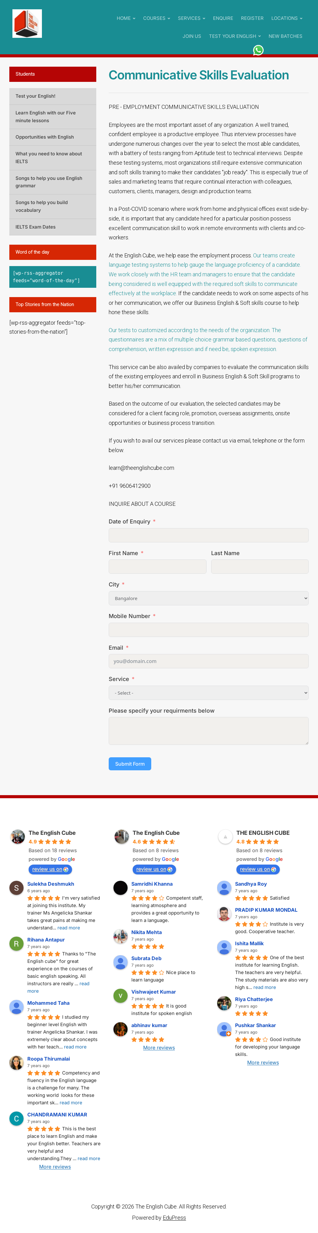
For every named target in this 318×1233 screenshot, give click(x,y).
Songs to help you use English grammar (49, 182)
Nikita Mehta (146, 932)
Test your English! (36, 96)
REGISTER (252, 18)
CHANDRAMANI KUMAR (57, 1114)
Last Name (225, 553)
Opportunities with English (45, 137)
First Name (123, 553)
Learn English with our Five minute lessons (46, 116)
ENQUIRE (223, 18)
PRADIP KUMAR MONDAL (266, 910)
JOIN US (192, 36)
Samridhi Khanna (152, 884)
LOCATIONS (284, 18)
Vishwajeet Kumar (153, 992)
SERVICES (189, 18)
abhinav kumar (149, 1025)
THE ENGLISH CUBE (263, 833)
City (114, 584)
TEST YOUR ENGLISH (232, 36)
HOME (124, 18)
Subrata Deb (146, 958)
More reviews (55, 1167)
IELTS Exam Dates (36, 227)
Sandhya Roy (251, 884)
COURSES (154, 18)
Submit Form (130, 764)
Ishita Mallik (249, 943)
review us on (50, 869)
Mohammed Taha (48, 1003)
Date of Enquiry (129, 521)
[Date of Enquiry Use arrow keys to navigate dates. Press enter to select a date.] (209, 535)
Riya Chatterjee (254, 999)
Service (119, 679)
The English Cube (52, 833)
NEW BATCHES (285, 36)
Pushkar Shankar (255, 1025)
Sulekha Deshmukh (50, 884)
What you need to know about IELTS (49, 157)
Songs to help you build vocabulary (42, 206)
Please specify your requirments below (162, 710)
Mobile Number (129, 616)
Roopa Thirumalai (48, 1059)
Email (116, 647)
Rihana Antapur (46, 940)
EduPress (174, 1217)
